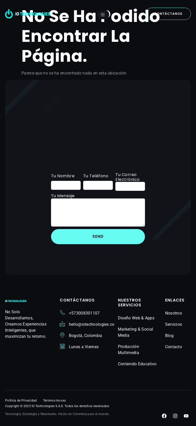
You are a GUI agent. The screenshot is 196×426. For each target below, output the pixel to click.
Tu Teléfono (95, 175)
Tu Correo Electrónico (127, 177)
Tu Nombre (63, 175)
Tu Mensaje (63, 195)
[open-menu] (103, 14)
